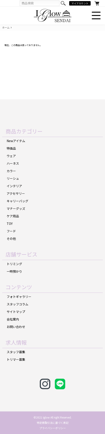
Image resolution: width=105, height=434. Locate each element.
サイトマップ (16, 311)
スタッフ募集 (16, 352)
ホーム (6, 27)
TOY (10, 223)
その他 (11, 238)
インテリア (14, 186)
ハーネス (13, 163)
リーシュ (13, 178)
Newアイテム (16, 141)
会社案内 (13, 319)
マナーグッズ (16, 208)
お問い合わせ (16, 326)
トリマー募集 (16, 359)
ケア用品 (13, 216)
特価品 (11, 148)
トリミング (14, 264)
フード (11, 231)
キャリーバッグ (17, 201)
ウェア (11, 156)
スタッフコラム (17, 304)
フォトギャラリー (19, 296)
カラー (11, 171)
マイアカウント (79, 3)
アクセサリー (16, 193)
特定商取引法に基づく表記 (53, 422)
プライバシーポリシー (52, 428)
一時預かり (14, 271)
